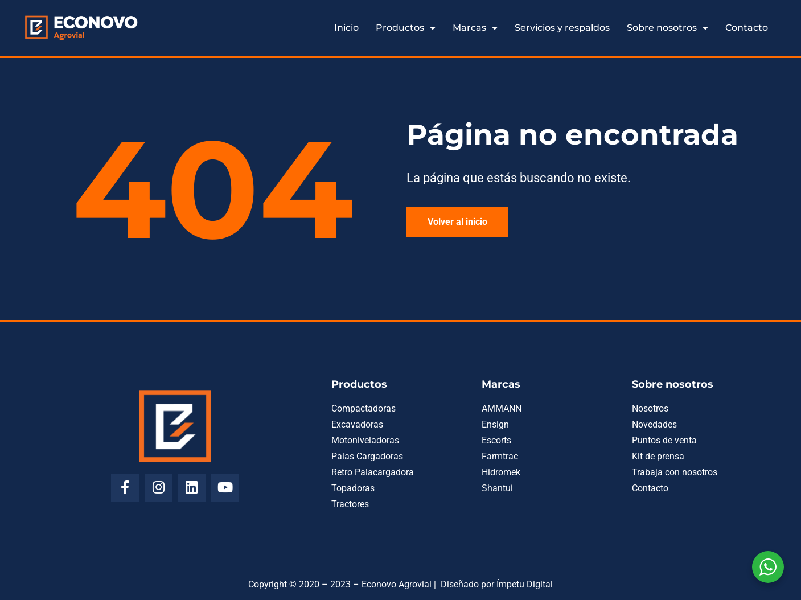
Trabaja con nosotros (674, 472)
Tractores (350, 504)
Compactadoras (363, 408)
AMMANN (501, 408)
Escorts (496, 440)
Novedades (654, 424)
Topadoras (353, 488)
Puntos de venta (664, 440)
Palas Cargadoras (367, 456)
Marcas (475, 28)
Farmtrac (500, 456)
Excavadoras (357, 424)
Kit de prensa (658, 456)
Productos (406, 28)
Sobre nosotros (667, 28)
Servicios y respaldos (562, 27)
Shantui (497, 488)
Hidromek (501, 472)
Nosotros (650, 408)
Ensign (495, 424)
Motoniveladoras (365, 440)
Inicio (346, 27)
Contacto (746, 27)
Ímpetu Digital (524, 584)
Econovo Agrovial (397, 584)
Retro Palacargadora (372, 472)
